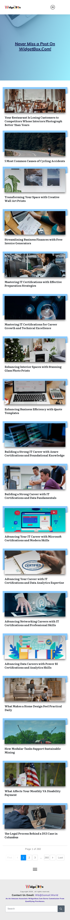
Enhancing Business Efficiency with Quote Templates (33, 411)
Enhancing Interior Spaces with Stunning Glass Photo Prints (33, 368)
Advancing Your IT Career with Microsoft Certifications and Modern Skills (33, 538)
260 (46, 857)
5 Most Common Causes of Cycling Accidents (35, 161)
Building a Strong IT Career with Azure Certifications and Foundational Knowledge (35, 453)
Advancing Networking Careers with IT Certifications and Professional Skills (32, 623)
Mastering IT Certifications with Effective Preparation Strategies (33, 284)
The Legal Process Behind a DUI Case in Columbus (31, 835)
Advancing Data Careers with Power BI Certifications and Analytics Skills (31, 665)
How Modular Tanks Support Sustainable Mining (33, 750)
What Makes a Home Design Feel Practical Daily (33, 708)
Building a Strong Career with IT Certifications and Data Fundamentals (30, 496)
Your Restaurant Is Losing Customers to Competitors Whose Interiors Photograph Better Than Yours (33, 121)
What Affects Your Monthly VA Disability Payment (33, 793)
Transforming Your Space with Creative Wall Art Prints (32, 199)
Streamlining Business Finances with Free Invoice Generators (33, 241)
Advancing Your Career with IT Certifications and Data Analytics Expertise (34, 581)
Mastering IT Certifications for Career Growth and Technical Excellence (31, 326)
